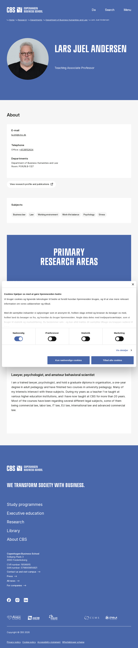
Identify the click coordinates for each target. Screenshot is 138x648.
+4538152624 (26, 149)
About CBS (17, 539)
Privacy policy (14, 642)
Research (22, 20)
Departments (36, 20)
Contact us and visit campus (21, 571)
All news (11, 580)
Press (10, 576)
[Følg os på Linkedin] (26, 600)
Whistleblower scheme (73, 642)
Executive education (25, 513)
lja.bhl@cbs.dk (18, 134)
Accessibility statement (49, 642)
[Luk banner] (133, 284)
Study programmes (25, 504)
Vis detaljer (122, 350)
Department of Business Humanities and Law (67, 20)
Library (13, 531)
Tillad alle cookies (112, 360)
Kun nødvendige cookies (68, 360)
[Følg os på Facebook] (9, 600)
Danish (91, 9)
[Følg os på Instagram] (17, 600)
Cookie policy (29, 642)
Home (11, 20)
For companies (14, 585)
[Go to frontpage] (25, 10)
